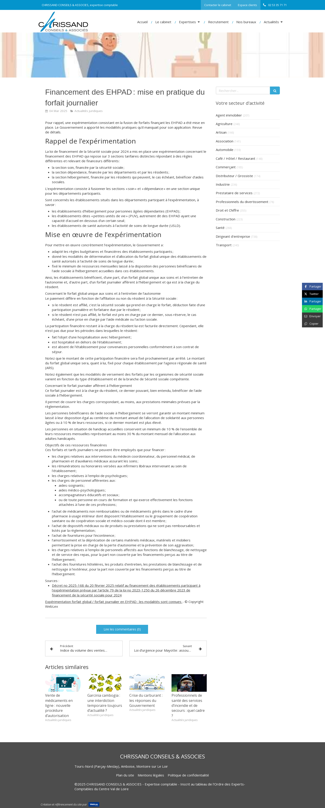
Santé (220, 227)
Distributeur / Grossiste (234, 175)
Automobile (224, 149)
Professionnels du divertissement (242, 201)
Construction (225, 219)
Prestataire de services (234, 193)
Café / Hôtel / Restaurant (235, 158)
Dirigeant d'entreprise (233, 236)
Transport (224, 245)
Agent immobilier (229, 115)
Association (224, 141)
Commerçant (226, 167)
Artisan (221, 132)
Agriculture (224, 123)
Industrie (223, 184)
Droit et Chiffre (227, 210)
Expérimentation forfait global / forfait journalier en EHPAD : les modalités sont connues (113, 601)
